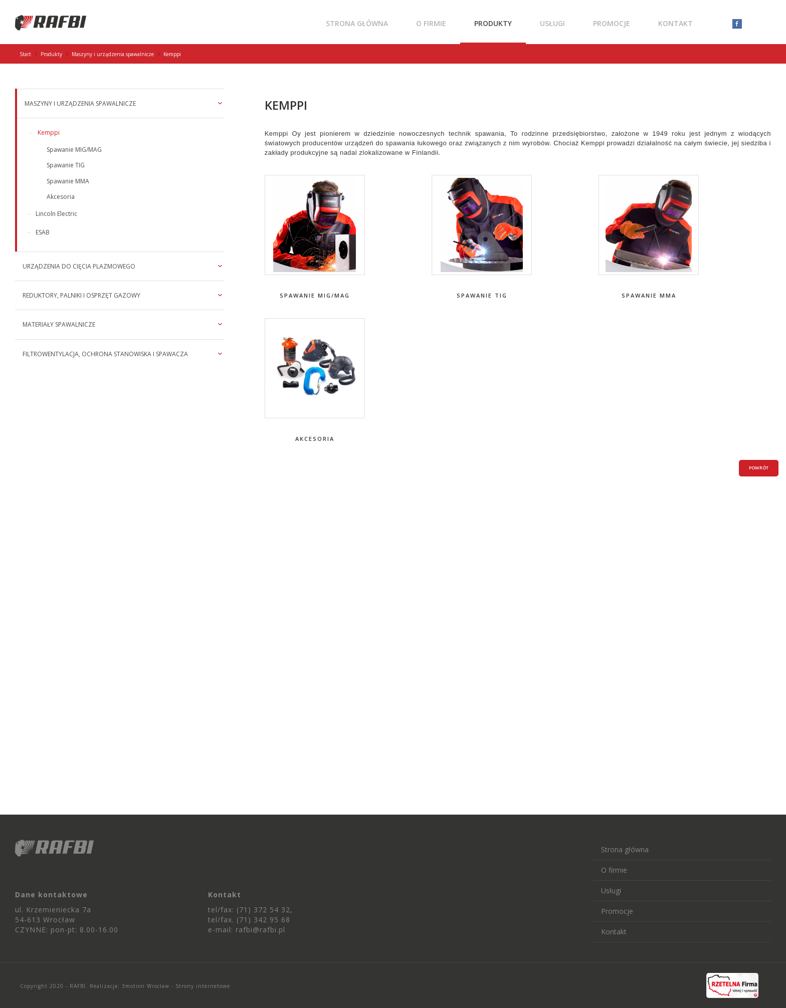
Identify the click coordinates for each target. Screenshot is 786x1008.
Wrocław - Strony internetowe (187, 985)
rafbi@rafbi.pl (260, 929)
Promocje (611, 23)
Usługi (552, 23)
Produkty (493, 23)
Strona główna (357, 23)
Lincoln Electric (56, 213)
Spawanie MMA (68, 181)
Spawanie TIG (66, 165)
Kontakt (675, 23)
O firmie (431, 23)
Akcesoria (61, 196)
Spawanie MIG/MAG (74, 149)
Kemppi (49, 132)
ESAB (43, 232)
